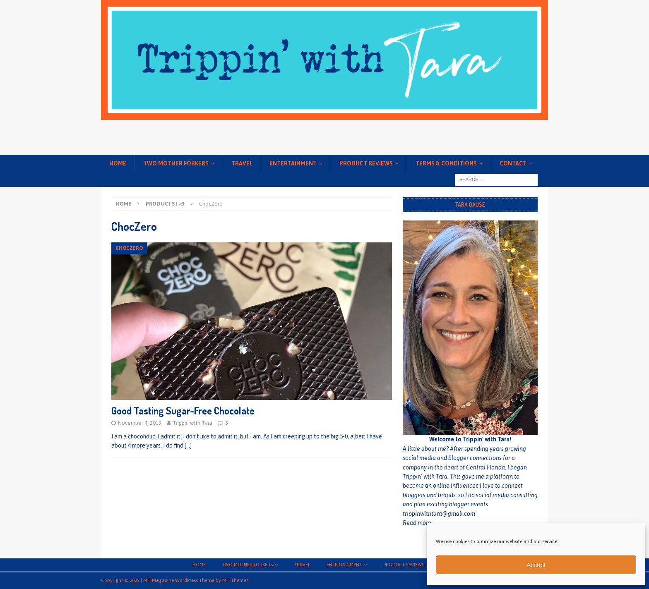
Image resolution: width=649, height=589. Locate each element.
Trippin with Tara (192, 423)
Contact (513, 163)
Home (117, 163)
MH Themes (235, 580)
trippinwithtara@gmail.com (439, 513)
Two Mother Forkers (176, 163)
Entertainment (293, 163)
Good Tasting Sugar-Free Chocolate (183, 410)
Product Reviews (366, 163)
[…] (188, 445)
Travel (241, 163)
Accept (536, 564)
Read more (417, 523)
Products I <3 (165, 204)
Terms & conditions (446, 163)
